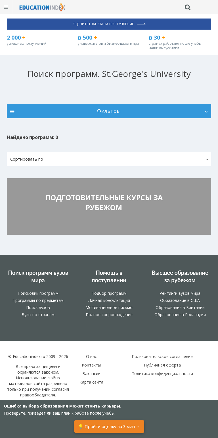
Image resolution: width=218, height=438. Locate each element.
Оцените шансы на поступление (109, 24)
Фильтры (109, 110)
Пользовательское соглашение (162, 356)
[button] (109, 159)
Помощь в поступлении (109, 276)
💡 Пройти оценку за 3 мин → (109, 426)
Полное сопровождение (109, 314)
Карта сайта (91, 382)
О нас (91, 356)
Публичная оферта (162, 365)
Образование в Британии (180, 307)
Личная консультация (109, 300)
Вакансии (91, 373)
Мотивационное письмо (109, 307)
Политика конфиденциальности (162, 373)
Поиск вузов (38, 307)
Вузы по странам (38, 314)
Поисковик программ (38, 293)
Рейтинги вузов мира (180, 293)
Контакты (91, 365)
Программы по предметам (38, 300)
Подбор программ (109, 293)
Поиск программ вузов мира (38, 276)
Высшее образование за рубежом (180, 276)
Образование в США (180, 300)
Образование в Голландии (180, 314)
